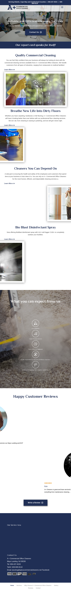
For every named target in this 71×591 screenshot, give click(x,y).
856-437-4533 (52, 2)
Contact (38, 588)
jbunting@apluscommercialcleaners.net (27, 570)
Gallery (56, 585)
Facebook (45, 570)
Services (19, 585)
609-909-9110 (17, 567)
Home (12, 585)
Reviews (30, 588)
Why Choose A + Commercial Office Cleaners (37, 585)
